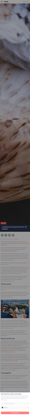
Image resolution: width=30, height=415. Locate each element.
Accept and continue (15, 412)
